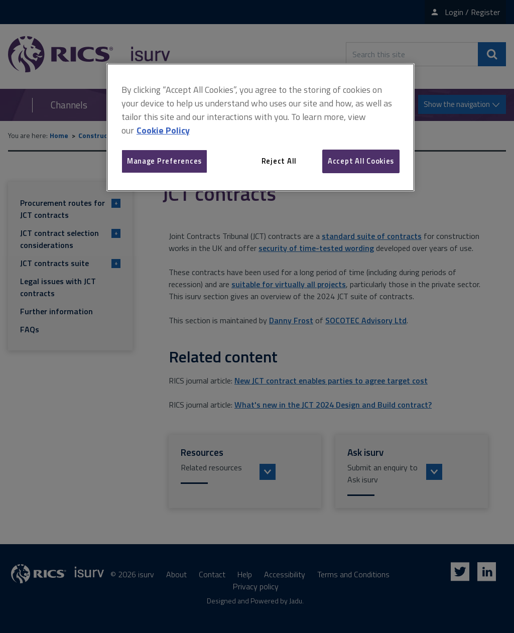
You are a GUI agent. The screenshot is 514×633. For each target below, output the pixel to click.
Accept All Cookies (361, 161)
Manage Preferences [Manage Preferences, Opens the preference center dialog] (164, 161)
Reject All (279, 161)
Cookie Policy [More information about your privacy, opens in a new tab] (163, 130)
